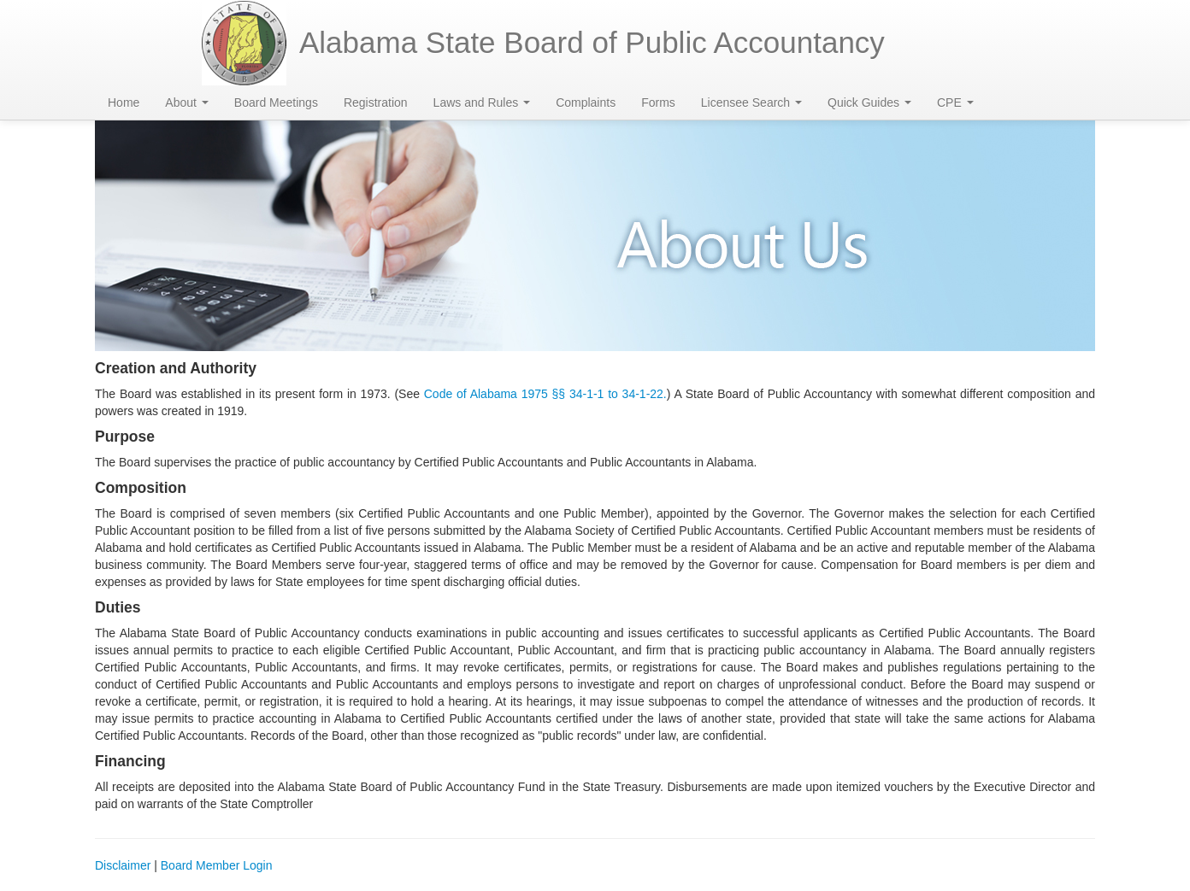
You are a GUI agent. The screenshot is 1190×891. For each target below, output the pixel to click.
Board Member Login (217, 865)
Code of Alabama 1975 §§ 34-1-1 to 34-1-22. (545, 394)
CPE (955, 102)
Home (123, 102)
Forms (658, 102)
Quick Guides (869, 102)
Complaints (586, 102)
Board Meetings (276, 102)
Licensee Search (751, 102)
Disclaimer (122, 865)
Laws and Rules (482, 102)
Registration (376, 102)
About (186, 102)
